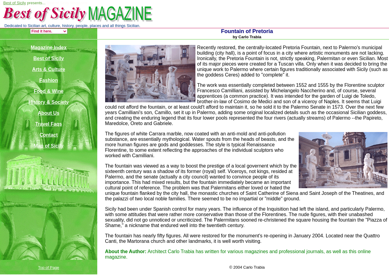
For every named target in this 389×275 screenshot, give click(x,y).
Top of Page (48, 267)
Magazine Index (49, 47)
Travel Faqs (48, 124)
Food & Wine (49, 91)
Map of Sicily (49, 145)
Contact (49, 135)
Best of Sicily (14, 3)
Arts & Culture (48, 69)
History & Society (49, 102)
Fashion (48, 80)
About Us (48, 113)
